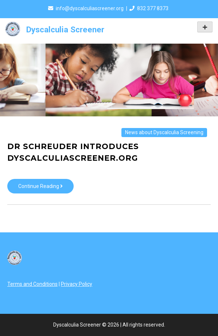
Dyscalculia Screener (65, 29)
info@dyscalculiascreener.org (90, 8)
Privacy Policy (76, 284)
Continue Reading (46, 187)
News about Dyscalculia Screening (164, 132)
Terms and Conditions (32, 284)
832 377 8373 (152, 8)
